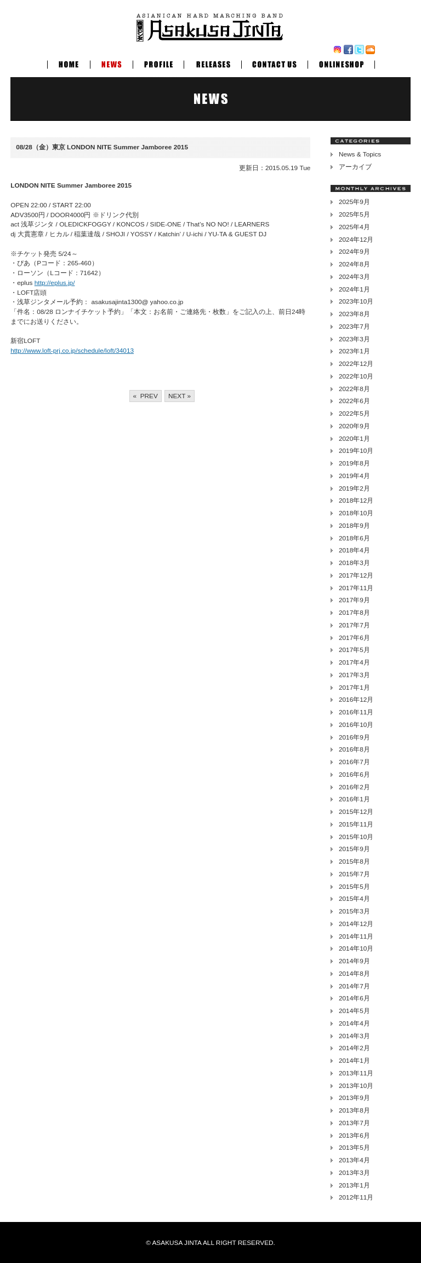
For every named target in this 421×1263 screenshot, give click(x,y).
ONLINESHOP (341, 63)
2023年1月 (354, 351)
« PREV (145, 396)
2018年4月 (354, 550)
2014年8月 (354, 973)
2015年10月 (356, 837)
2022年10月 (356, 376)
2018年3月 (354, 563)
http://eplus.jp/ (55, 283)
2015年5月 (354, 886)
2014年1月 (354, 1060)
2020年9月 (354, 426)
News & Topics (360, 154)
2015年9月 (354, 849)
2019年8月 (354, 463)
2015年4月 (354, 899)
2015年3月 (354, 911)
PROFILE (158, 63)
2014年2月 (354, 1048)
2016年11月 (356, 712)
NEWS (111, 63)
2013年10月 (356, 1086)
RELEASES (212, 63)
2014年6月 (354, 998)
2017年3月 (354, 675)
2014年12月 (356, 924)
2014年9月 (354, 961)
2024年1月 (354, 289)
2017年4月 (354, 662)
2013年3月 (354, 1173)
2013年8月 (354, 1110)
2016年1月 (354, 799)
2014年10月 (356, 948)
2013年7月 (354, 1123)
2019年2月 (354, 488)
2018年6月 (354, 538)
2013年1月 (354, 1185)
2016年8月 (354, 749)
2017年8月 (354, 612)
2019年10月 (356, 451)
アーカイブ (355, 167)
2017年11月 (356, 588)
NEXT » (179, 396)
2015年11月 (356, 824)
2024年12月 (356, 239)
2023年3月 (354, 339)
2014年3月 (354, 1036)
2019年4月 (354, 476)
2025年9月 (354, 202)
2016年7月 (354, 762)
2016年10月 (356, 725)
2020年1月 (354, 439)
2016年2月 (354, 787)
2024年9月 (354, 251)
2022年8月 (354, 389)
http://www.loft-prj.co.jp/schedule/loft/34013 (72, 350)
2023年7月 (354, 326)
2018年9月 (354, 525)
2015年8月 (354, 861)
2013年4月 (354, 1160)
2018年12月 (356, 500)
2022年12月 (356, 364)
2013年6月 (354, 1135)
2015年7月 (354, 874)
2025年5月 (354, 214)
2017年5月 (354, 650)
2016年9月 (354, 737)
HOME (68, 63)
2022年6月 (354, 401)
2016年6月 (354, 774)
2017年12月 (356, 575)
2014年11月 (356, 936)
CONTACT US (274, 63)
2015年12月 (356, 812)
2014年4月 (354, 1023)
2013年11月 (356, 1073)
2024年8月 (354, 264)
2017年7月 (354, 625)
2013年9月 (354, 1098)
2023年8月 (354, 314)
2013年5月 (354, 1147)
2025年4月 (354, 227)
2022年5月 (354, 413)
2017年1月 (354, 687)
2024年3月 (354, 277)
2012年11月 (356, 1197)
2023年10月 (356, 301)
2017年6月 (354, 638)
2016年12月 (356, 699)
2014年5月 (354, 1011)
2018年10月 (356, 513)
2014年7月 (354, 986)
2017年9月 (354, 600)
